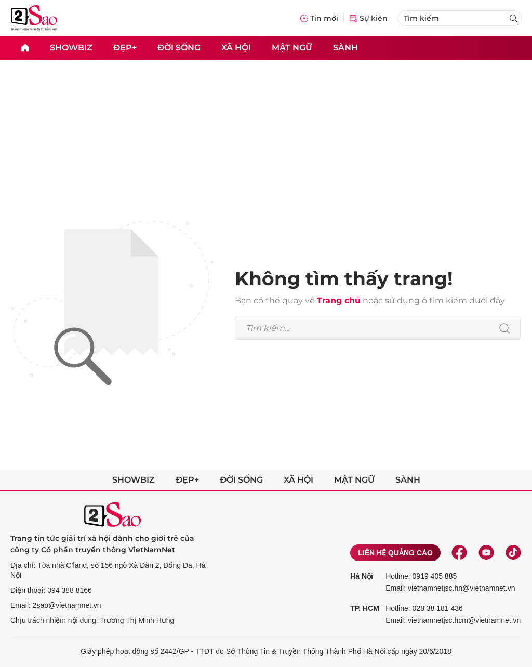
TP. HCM (364, 608)
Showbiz (71, 47)
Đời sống (179, 47)
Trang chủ (339, 300)
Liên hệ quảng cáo (395, 553)
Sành (345, 47)
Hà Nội (361, 576)
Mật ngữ (292, 47)
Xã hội (236, 47)
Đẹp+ (125, 47)
